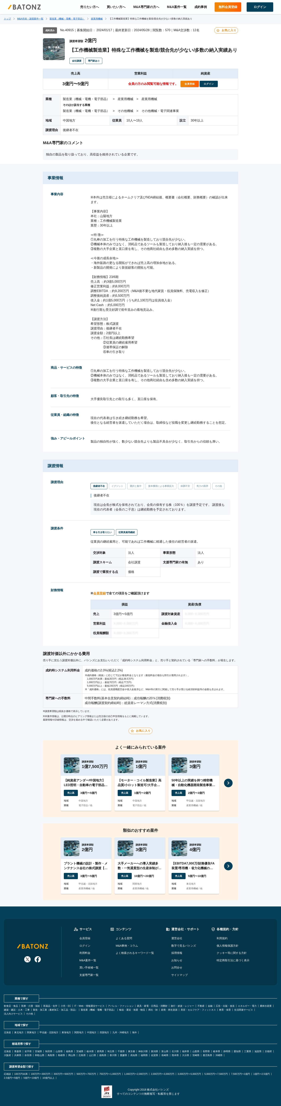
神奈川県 (143, 1051)
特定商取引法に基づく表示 (233, 960)
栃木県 (90, 1051)
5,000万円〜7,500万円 (216, 1074)
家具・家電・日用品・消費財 (152, 1006)
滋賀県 (257, 1051)
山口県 (92, 1055)
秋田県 (48, 1051)
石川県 (175, 1051)
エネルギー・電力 (247, 1006)
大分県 (185, 1055)
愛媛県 (123, 1055)
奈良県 (28, 1055)
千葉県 (121, 1051)
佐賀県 (154, 1055)
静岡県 (226, 1051)
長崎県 (164, 1055)
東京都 (131, 1051)
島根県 (61, 1055)
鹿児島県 (207, 1055)
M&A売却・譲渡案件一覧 (30, 18)
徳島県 (102, 1055)
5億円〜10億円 (31, 1078)
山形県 (59, 1051)
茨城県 (79, 1051)
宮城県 (38, 1051)
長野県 (206, 1051)
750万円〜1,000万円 (110, 1074)
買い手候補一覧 (89, 967)
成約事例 (200, 7)
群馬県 (100, 1051)
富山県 (164, 1051)
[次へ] (228, 783)
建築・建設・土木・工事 (17, 1010)
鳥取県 (51, 1055)
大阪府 (7, 1055)
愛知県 (237, 1051)
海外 (134, 1032)
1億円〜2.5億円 (261, 1074)
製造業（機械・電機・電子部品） (67, 18)
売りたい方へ (89, 7)
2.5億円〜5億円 (12, 1078)
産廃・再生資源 (169, 1010)
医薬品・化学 (50, 1006)
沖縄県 (218, 1055)
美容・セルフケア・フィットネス (198, 1010)
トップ (7, 18)
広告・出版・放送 (225, 1006)
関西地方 (79, 1032)
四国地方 (104, 1032)
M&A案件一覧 (177, 7)
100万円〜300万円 (40, 1074)
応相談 (7, 1074)
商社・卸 (153, 1010)
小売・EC (66, 1006)
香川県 (113, 1055)
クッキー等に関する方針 (232, 952)
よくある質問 (124, 938)
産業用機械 (97, 18)
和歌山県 (39, 1055)
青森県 (17, 1051)
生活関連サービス (243, 1010)
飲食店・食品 (11, 1006)
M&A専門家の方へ (146, 7)
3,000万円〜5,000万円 (189, 1074)
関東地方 (31, 1032)
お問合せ (176, 967)
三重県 (247, 1051)
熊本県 (175, 1055)
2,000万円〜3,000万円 (162, 1074)
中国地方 (91, 1032)
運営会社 (176, 938)
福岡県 (144, 1055)
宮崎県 (195, 1055)
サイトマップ (179, 974)
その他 (29, 1014)
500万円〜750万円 (86, 1074)
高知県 (133, 1055)
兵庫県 (17, 1055)
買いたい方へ (116, 7)
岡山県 (71, 1055)
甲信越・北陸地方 (49, 1032)
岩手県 (28, 1051)
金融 (210, 1006)
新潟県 (154, 1051)
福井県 (185, 1051)
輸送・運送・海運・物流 (132, 1010)
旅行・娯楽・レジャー (182, 1006)
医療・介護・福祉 (30, 1006)
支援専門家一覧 (89, 974)
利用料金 (84, 952)
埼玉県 (110, 1051)
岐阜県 (216, 1051)
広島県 (82, 1055)
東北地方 (19, 1032)
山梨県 (195, 1051)
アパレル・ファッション (121, 1006)
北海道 (7, 1032)
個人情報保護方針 (227, 945)
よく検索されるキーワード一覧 (135, 952)
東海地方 (66, 1032)
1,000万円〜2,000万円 (136, 1074)
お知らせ (176, 960)
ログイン (84, 945)
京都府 (268, 1051)
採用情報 (176, 952)
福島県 (69, 1051)
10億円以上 (48, 1078)
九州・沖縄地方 (120, 1032)
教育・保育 (225, 1010)
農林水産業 (266, 1006)
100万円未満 (21, 1074)
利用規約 (222, 938)
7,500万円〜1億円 (240, 1074)
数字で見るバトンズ (183, 945)
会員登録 (99, 593)
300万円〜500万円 (63, 1074)
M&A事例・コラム (127, 945)
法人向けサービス (13, 1014)
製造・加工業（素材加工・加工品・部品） (55, 1010)
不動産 (201, 1006)
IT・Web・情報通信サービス (89, 1006)
